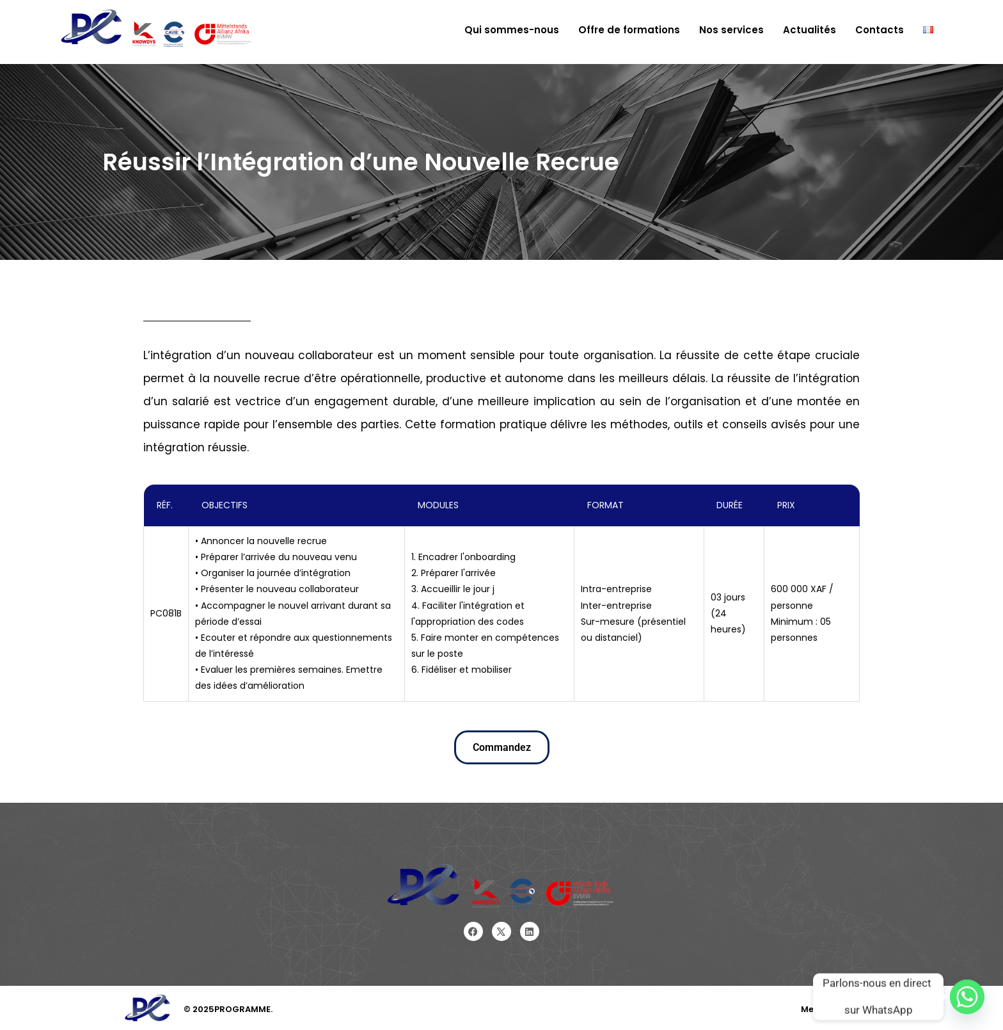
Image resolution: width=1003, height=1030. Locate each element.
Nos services (731, 29)
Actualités (809, 29)
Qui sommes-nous (511, 29)
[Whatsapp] (967, 996)
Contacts (879, 29)
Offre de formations (629, 29)
